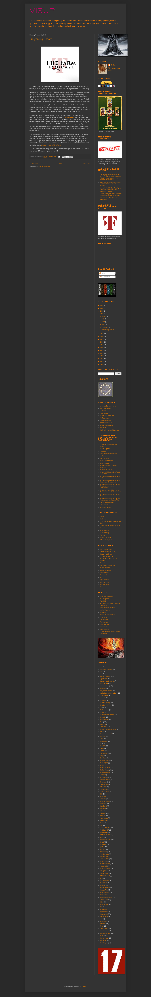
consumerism (104, 719)
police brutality (104, 859)
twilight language (105, 933)
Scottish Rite (104, 890)
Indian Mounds (104, 784)
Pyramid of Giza (105, 875)
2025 (102, 305)
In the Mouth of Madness (107, 608)
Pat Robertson (104, 418)
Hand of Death (104, 760)
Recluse (113, 65)
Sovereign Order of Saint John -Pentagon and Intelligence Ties (110, 499)
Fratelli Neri (103, 451)
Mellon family (104, 413)
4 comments (52, 156)
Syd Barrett (103, 575)
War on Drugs (104, 938)
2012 (102, 359)
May (103, 324)
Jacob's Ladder (104, 791)
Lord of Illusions (105, 610)
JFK (101, 794)
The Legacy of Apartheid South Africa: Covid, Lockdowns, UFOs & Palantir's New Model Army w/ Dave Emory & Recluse (110, 177)
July (103, 319)
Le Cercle (103, 411)
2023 (102, 311)
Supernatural (104, 914)
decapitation (103, 727)
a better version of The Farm (51, 145)
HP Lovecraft (104, 777)
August (104, 316)
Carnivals (103, 700)
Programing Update (40, 39)
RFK (101, 878)
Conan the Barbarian (106, 596)
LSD (101, 811)
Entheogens (103, 741)
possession (103, 861)
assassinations (104, 686)
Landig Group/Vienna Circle (108, 453)
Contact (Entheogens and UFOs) (110, 525)
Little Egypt (103, 806)
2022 (102, 314)
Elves (101, 739)
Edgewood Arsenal (105, 734)
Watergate (103, 427)
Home (60, 163)
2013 (102, 356)
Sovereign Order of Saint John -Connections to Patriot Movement (110, 491)
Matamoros (103, 820)
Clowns (102, 712)
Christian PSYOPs (105, 705)
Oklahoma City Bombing (107, 415)
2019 (102, 339)
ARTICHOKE (104, 683)
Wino (101, 587)
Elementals (103, 528)
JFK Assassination (105, 408)
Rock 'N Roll (103, 883)
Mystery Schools (105, 835)
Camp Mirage (104, 695)
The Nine (102, 535)
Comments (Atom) (44, 167)
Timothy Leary (104, 931)
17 (100, 667)
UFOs (101, 936)
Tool (101, 577)
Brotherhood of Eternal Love (108, 693)
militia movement (105, 827)
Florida (102, 748)
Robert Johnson (105, 568)
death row (103, 724)
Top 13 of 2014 (104, 580)
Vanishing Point (104, 629)
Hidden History (104, 770)
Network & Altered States (107, 615)
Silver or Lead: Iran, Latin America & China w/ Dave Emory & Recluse (110, 183)
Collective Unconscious (107, 715)
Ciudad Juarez (104, 710)
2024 (102, 308)
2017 (102, 345)
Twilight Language (105, 537)
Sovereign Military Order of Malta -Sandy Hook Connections (110, 481)
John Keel (103, 799)
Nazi (101, 837)
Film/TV (102, 746)
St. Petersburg (104, 533)
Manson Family (104, 458)
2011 (102, 361)
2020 (102, 336)
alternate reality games (107, 681)
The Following (104, 620)
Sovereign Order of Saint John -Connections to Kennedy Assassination (110, 486)
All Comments (104, 277)
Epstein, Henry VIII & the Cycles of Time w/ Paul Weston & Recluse (110, 194)
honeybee (103, 775)
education (103, 736)
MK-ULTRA (103, 832)
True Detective (104, 624)
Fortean (102, 751)
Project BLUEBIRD (106, 423)
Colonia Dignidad (105, 449)
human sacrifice (105, 779)
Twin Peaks (103, 627)
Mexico (102, 823)
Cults (101, 722)
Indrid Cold (103, 787)
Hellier (102, 765)
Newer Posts (34, 163)
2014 (102, 353)
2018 (102, 342)
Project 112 (103, 866)
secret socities (104, 892)
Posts (102, 273)
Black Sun (103, 519)
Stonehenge (103, 909)
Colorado (102, 717)
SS (101, 907)
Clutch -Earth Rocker (106, 556)
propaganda (103, 871)
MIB (101, 825)
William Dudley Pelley (106, 540)
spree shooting (104, 904)
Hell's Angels (104, 763)
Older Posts (86, 163)
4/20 (101, 671)
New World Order (105, 839)
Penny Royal (104, 856)
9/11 (101, 674)
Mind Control (104, 830)
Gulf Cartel (103, 758)
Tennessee (103, 921)
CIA (101, 707)
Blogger (84, 986)
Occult (102, 842)
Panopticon (103, 851)
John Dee (103, 796)
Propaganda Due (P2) (106, 469)
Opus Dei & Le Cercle (106, 461)
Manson (102, 815)
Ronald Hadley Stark (106, 425)
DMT (101, 731)
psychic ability (104, 873)
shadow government (106, 897)
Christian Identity (105, 703)
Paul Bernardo (104, 854)
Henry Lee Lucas (105, 767)
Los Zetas (103, 808)
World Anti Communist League (109, 430)
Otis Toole (103, 849)
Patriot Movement (105, 420)
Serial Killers (104, 895)
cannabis (102, 698)
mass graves (104, 818)
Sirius (101, 902)
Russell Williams (105, 888)
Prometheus (103, 617)
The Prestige (104, 622)
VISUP (42, 11)
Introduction (103, 789)
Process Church (105, 863)
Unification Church (105, 507)
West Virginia (104, 943)
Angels (102, 516)
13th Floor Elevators (106, 549)
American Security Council (108, 406)
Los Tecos (103, 456)
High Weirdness (105, 772)
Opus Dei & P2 (104, 463)
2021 (102, 334)
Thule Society (104, 505)
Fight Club (103, 601)
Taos (101, 919)
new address (69, 117)
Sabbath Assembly (105, 570)
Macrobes (103, 813)
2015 (102, 350)
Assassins (103, 688)
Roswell (102, 885)
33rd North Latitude (106, 669)
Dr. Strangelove (104, 599)
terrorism (102, 924)
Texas (101, 926)
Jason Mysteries (105, 530)
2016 (102, 347)
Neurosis (102, 563)
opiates (102, 847)
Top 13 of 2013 (104, 582)
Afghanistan (103, 679)
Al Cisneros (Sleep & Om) (108, 551)
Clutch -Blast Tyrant (106, 554)
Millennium (103, 612)
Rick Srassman (104, 880)
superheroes (104, 912)
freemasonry (104, 753)
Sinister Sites (104, 900)
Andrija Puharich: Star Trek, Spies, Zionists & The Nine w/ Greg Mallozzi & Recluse (110, 189)
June (103, 322)
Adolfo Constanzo (105, 676)
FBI (101, 743)
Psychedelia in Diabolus (107, 565)
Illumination (103, 782)
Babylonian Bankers (106, 691)
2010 (102, 364)
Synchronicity (104, 916)
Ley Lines (103, 803)
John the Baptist (105, 801)
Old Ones (103, 844)
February (105, 327)
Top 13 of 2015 (104, 584)
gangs (102, 755)
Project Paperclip (105, 868)
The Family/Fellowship (107, 502)
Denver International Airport (108, 729)
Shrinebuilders (104, 572)
